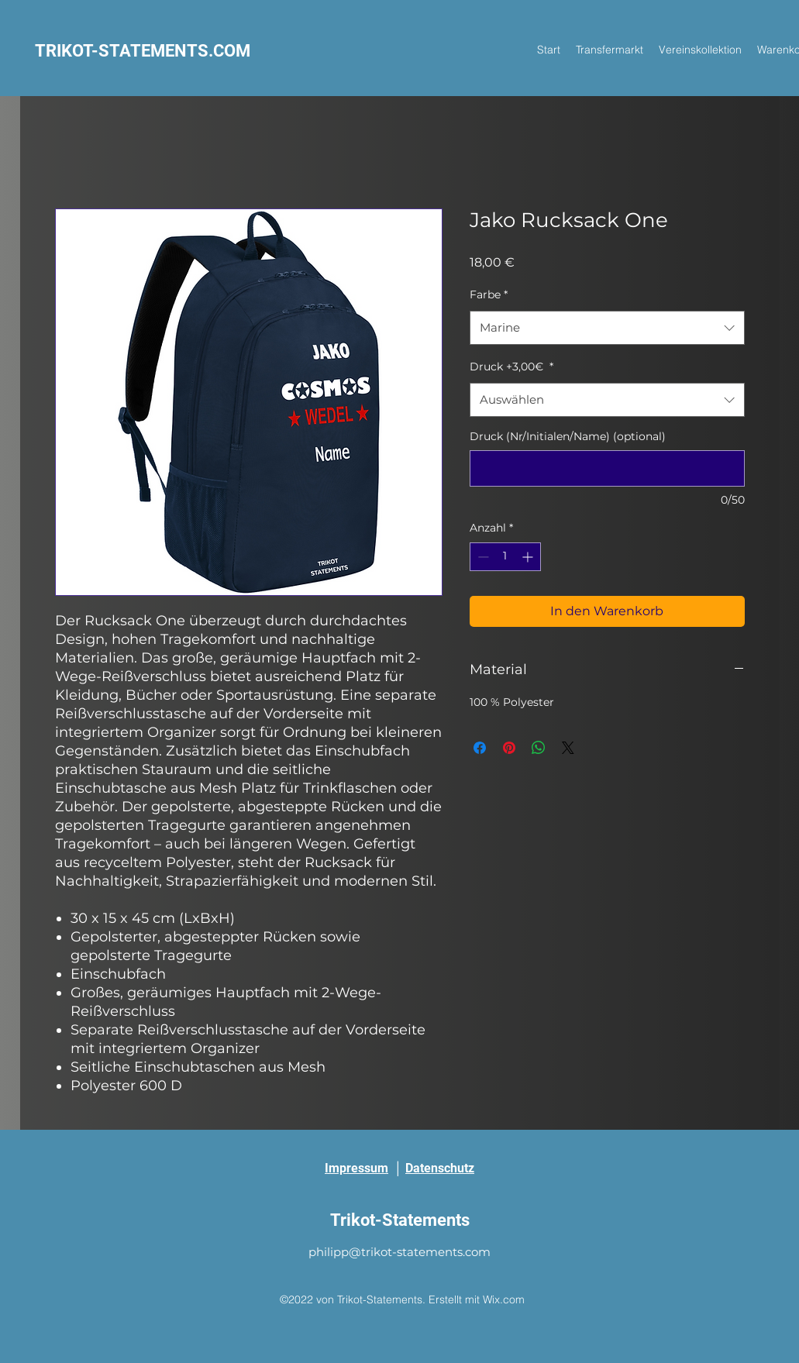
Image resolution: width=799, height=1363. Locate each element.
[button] (700, 49)
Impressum (356, 1168)
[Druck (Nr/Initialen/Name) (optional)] (607, 468)
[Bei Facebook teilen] (479, 747)
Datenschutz (439, 1168)
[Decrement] (481, 556)
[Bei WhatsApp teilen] (538, 747)
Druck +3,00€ (511, 366)
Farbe (489, 294)
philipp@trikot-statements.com (399, 1251)
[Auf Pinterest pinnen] (509, 747)
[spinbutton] (505, 556)
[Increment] (529, 556)
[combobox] (607, 328)
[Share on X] (568, 747)
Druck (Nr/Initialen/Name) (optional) (568, 436)
